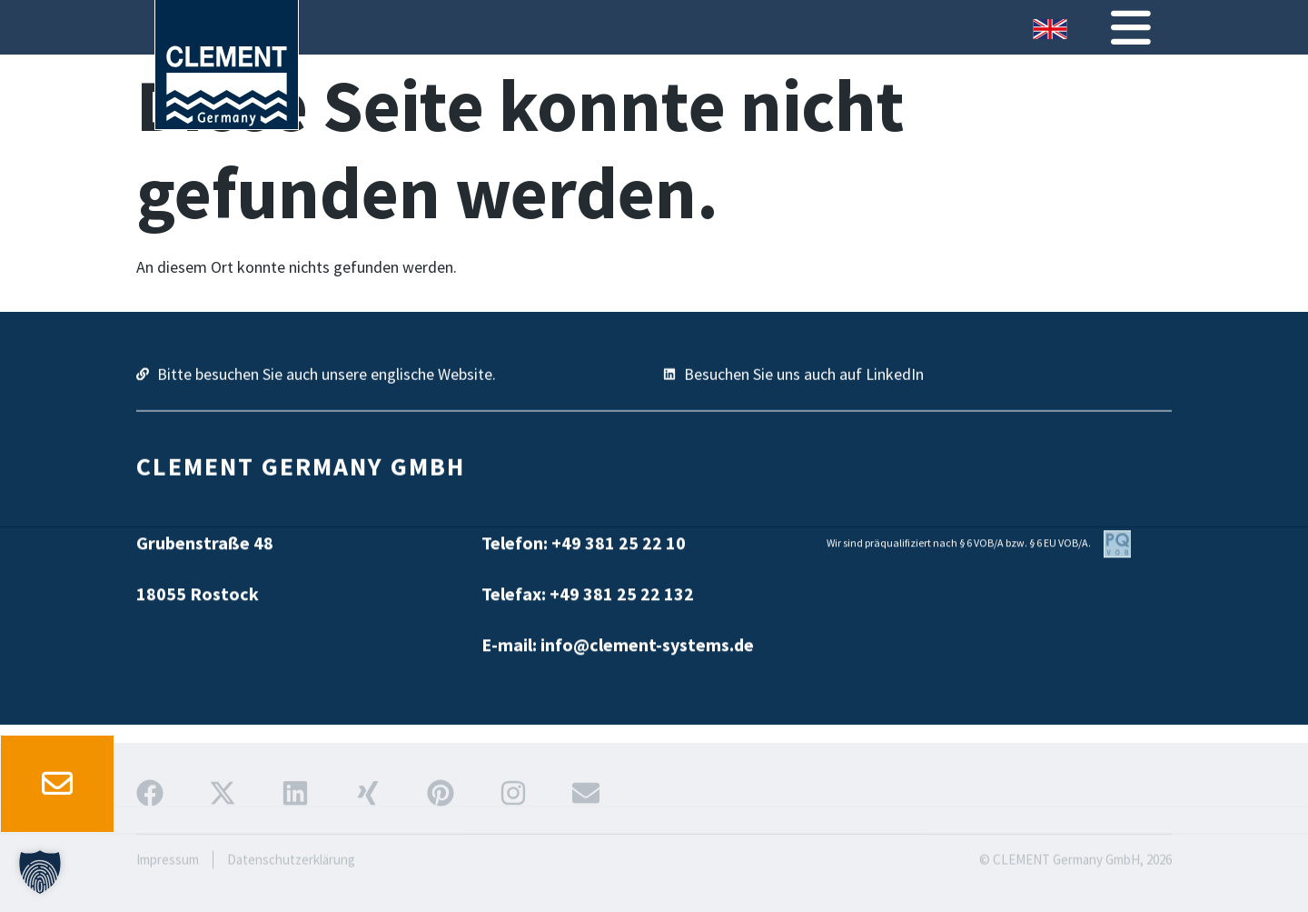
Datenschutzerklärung (291, 880)
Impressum (167, 880)
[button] (40, 872)
